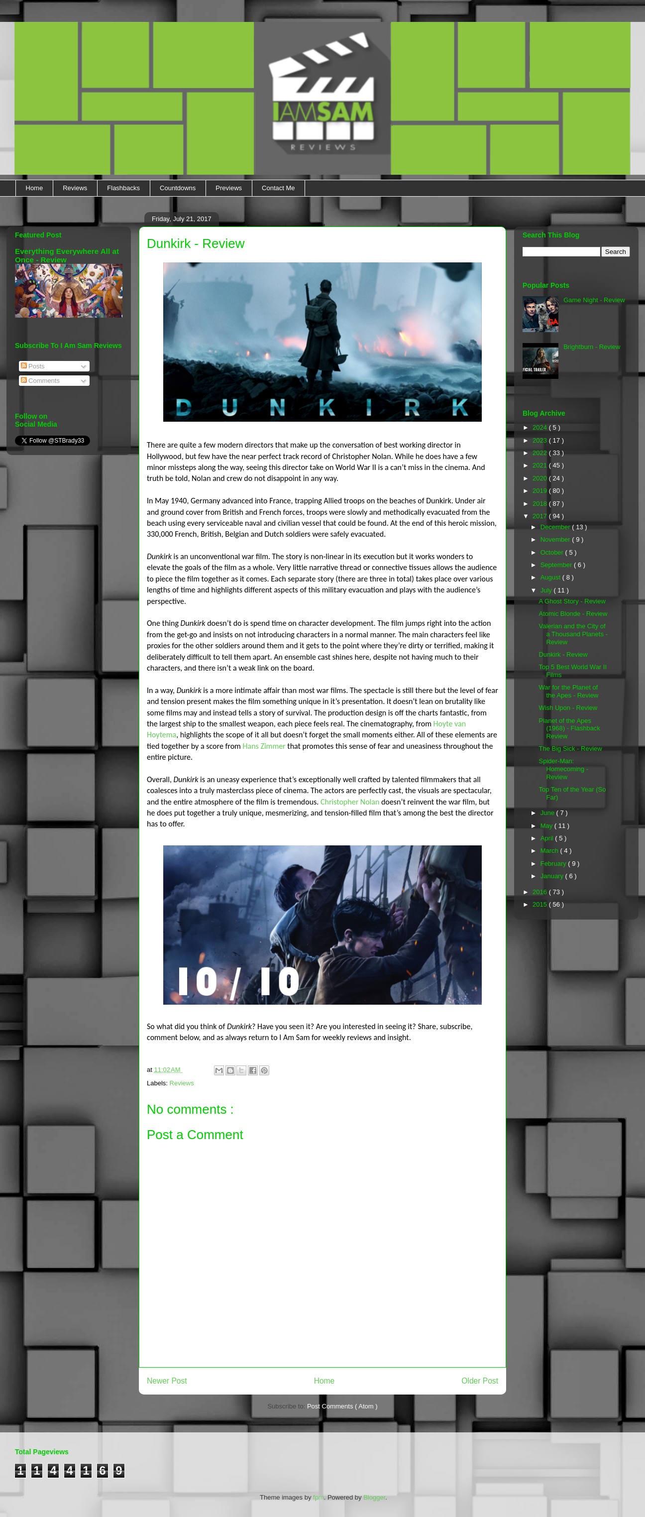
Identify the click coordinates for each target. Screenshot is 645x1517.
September (557, 565)
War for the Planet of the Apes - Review (568, 691)
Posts (33, 366)
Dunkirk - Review (562, 654)
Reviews (75, 188)
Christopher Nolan (350, 802)
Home (34, 188)
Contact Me (278, 188)
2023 (541, 440)
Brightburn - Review (591, 346)
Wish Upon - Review (567, 707)
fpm (318, 1497)
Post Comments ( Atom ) (342, 1406)
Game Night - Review (594, 300)
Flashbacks (123, 188)
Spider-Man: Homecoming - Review (563, 768)
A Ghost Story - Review (571, 601)
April (547, 838)
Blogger (374, 1497)
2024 (541, 427)
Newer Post (167, 1381)
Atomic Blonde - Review (572, 613)
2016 (541, 892)
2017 (541, 516)
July (547, 590)
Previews (228, 188)
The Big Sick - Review (570, 748)
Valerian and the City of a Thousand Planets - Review (572, 633)
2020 (541, 478)
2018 (541, 503)
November (556, 539)
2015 (541, 904)
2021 (541, 465)
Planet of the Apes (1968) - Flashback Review (569, 728)
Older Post (479, 1381)
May (547, 825)
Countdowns (178, 188)
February (554, 863)
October (552, 552)
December (556, 527)
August (551, 577)
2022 (541, 453)
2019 (541, 490)
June (548, 813)
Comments (40, 380)
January (552, 876)
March (550, 850)
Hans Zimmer (264, 746)
